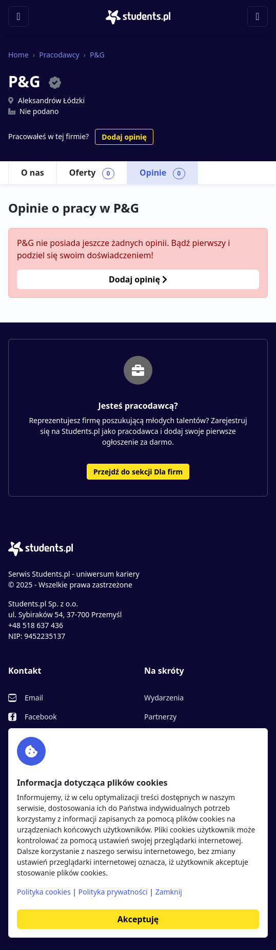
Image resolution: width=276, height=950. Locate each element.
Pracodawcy (59, 55)
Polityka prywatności (113, 892)
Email (34, 697)
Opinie (162, 173)
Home (18, 55)
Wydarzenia (164, 697)
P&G (97, 55)
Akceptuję (138, 919)
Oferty (91, 173)
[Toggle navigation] (18, 16)
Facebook (41, 716)
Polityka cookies (44, 892)
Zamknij (168, 892)
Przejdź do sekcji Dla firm (138, 472)
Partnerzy (160, 716)
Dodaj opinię (124, 137)
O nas (32, 172)
